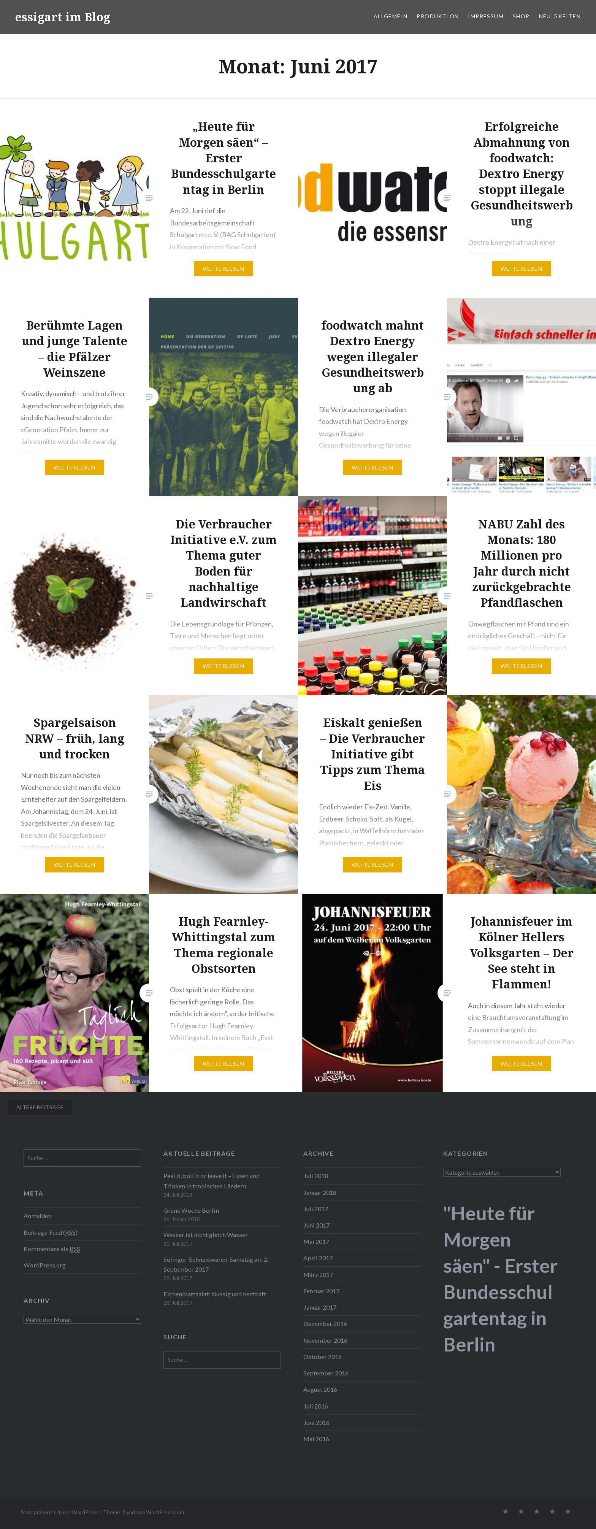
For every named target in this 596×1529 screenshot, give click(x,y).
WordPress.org (45, 1265)
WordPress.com (165, 1512)
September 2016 (326, 1373)
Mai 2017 (316, 1241)
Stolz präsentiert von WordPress (60, 1512)
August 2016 (320, 1389)
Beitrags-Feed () (51, 1232)
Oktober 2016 (322, 1356)
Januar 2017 (319, 1307)
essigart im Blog (62, 17)
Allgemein (391, 16)
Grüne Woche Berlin (191, 1210)
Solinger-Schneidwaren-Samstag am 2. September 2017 (215, 1264)
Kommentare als (52, 1249)
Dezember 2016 (325, 1323)
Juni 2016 (316, 1422)
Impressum (486, 16)
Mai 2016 (316, 1438)
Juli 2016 (315, 1406)
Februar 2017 (321, 1290)
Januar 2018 (319, 1192)
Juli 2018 (315, 1175)
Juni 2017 (316, 1225)
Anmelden (37, 1215)
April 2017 (318, 1257)
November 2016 (325, 1340)
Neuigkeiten (560, 16)
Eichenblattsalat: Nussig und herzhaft (214, 1293)
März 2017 (318, 1274)
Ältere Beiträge (39, 1107)
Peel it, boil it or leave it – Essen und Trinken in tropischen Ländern (211, 1180)
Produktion (438, 16)
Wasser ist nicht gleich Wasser (205, 1234)
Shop (521, 16)
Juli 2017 (315, 1208)
